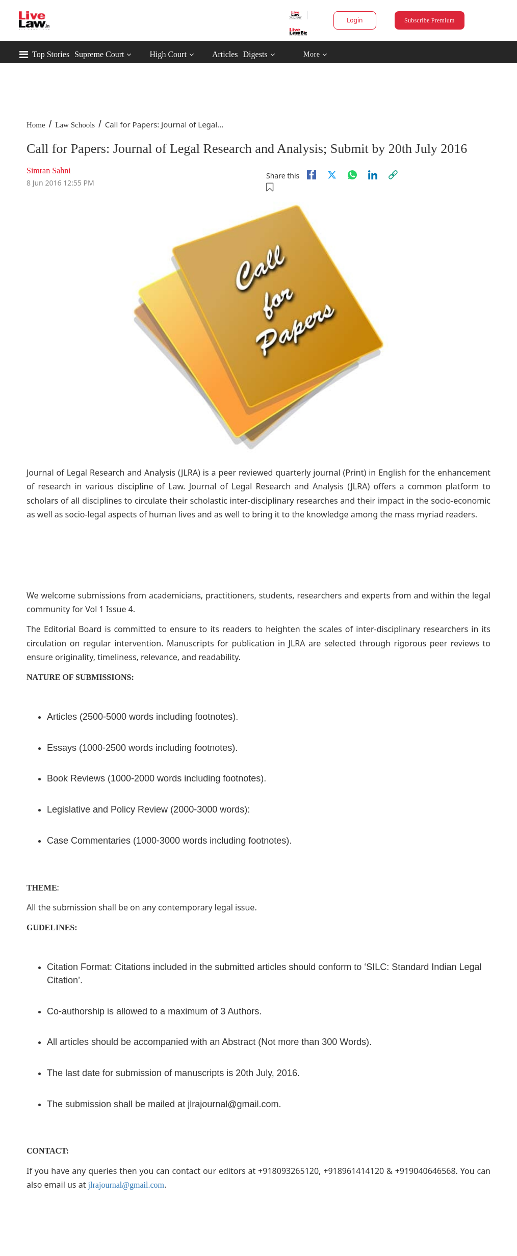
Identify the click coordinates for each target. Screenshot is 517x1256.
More (315, 55)
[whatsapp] (352, 174)
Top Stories (50, 54)
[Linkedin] (372, 174)
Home (36, 125)
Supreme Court (99, 54)
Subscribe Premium (429, 20)
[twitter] (332, 174)
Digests (255, 54)
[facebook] (311, 174)
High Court (167, 54)
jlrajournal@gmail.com (126, 1185)
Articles (225, 54)
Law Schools (75, 125)
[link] (393, 174)
